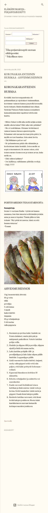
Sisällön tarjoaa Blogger (24, 505)
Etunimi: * (9, 34)
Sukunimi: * (36, 34)
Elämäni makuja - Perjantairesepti (14, 11)
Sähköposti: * (30, 39)
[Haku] (42, 4)
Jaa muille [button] (8, 421)
